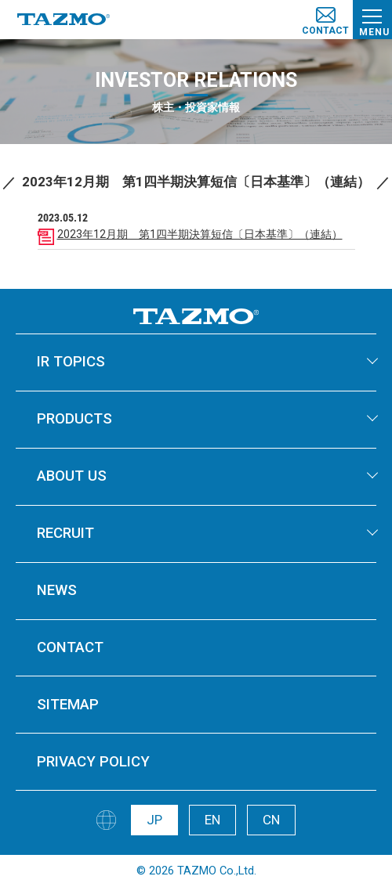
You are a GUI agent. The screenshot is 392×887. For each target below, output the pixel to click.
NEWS (57, 590)
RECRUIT (65, 533)
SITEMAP (68, 704)
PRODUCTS (74, 418)
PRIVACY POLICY (93, 761)
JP (154, 820)
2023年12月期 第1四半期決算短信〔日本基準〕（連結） (200, 234)
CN (271, 820)
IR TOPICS (71, 361)
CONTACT (70, 647)
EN (212, 820)
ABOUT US (72, 476)
